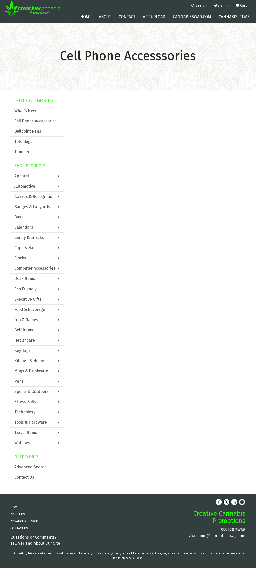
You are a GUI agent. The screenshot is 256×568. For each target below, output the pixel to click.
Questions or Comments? (33, 537)
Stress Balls (25, 401)
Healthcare (24, 340)
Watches (22, 442)
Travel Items (25, 432)
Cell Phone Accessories (35, 121)
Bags (19, 217)
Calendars (23, 227)
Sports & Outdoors (31, 391)
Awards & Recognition (34, 196)
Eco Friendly (25, 289)
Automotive (24, 186)
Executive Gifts (28, 299)
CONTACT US (19, 528)
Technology (25, 412)
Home (86, 20)
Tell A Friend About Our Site (35, 543)
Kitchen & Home (29, 360)
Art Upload (154, 20)
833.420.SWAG (233, 529)
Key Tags (22, 350)
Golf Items (23, 330)
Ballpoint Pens (27, 131)
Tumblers (23, 151)
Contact (127, 20)
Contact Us (24, 477)
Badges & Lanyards (32, 206)
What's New (25, 110)
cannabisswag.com (192, 20)
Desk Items (24, 278)
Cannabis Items (234, 20)
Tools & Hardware (30, 422)
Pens (19, 381)
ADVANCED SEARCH (24, 521)
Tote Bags (23, 141)
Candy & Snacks (29, 237)
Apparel (21, 176)
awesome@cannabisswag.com (217, 535)
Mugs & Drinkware (31, 371)
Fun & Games (26, 319)
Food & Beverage (29, 309)
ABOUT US (17, 514)
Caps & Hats (25, 247)
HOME (14, 507)
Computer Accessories (35, 268)
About (105, 20)
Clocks (20, 258)
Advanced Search (30, 467)
